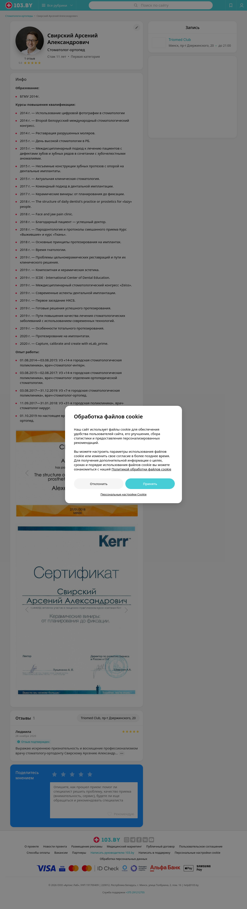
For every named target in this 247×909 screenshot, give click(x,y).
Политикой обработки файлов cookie (141, 469)
